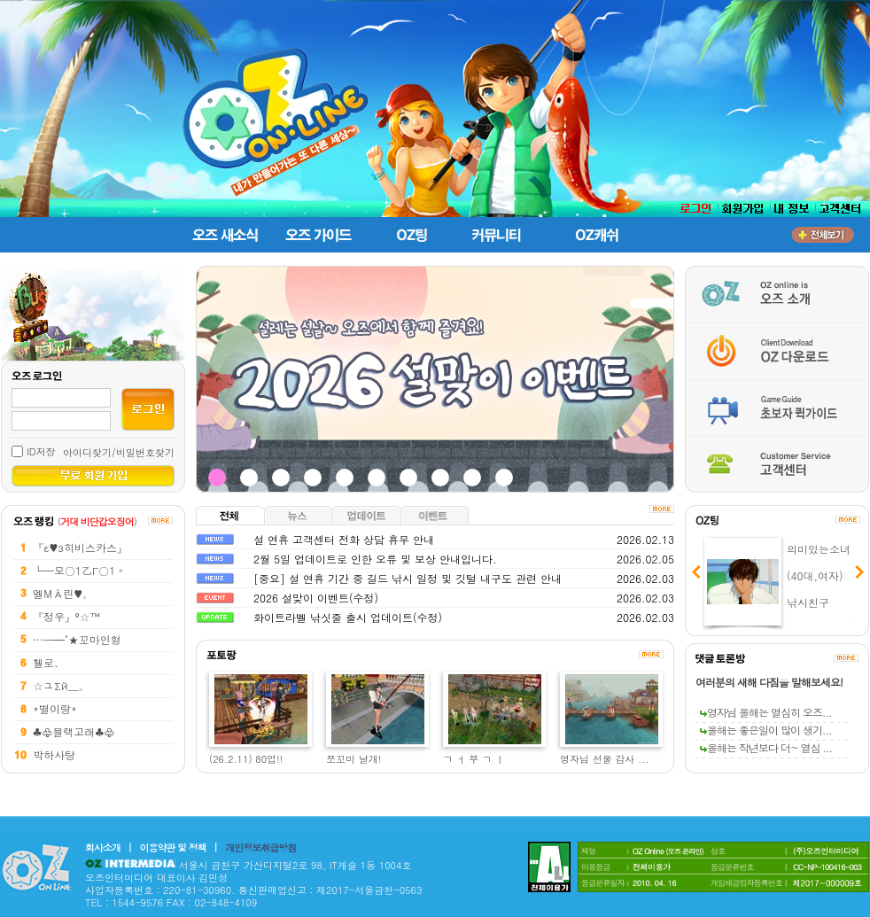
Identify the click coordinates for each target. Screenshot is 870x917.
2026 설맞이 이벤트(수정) (315, 597)
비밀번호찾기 (145, 452)
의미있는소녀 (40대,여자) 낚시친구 (819, 575)
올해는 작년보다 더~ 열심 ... (766, 747)
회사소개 (102, 847)
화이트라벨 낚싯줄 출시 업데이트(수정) (347, 617)
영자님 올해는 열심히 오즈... (766, 711)
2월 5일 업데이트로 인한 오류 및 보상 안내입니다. (375, 558)
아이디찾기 (87, 452)
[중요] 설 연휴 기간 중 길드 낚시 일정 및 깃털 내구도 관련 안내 (407, 578)
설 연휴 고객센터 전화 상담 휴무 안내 (343, 539)
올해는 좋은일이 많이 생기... (766, 729)
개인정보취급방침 (260, 847)
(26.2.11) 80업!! (246, 758)
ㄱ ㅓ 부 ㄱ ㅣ (474, 758)
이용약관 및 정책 (173, 847)
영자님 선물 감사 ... (604, 758)
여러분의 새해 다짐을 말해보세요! (769, 681)
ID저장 (41, 451)
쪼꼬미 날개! (353, 758)
